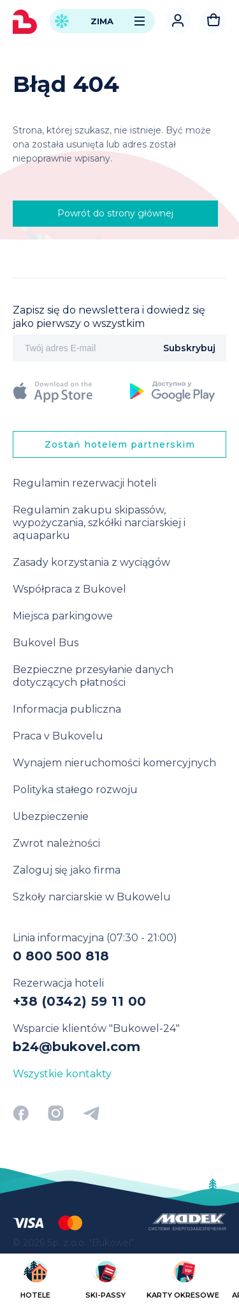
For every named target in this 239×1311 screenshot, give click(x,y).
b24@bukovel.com (76, 1046)
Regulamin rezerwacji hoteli (84, 483)
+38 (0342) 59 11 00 (80, 1001)
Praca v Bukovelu (58, 736)
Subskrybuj (189, 348)
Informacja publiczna (67, 709)
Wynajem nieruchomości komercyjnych (114, 763)
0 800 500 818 (61, 956)
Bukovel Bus (45, 643)
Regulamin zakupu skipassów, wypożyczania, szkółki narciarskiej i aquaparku (99, 523)
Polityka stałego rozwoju (75, 790)
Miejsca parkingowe (63, 616)
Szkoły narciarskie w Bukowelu (92, 897)
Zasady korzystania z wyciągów (91, 562)
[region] (119, 1281)
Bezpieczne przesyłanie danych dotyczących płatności (93, 675)
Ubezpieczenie (51, 816)
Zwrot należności (56, 843)
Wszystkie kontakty (62, 1074)
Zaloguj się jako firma (66, 870)
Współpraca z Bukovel (69, 589)
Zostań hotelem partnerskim (120, 444)
